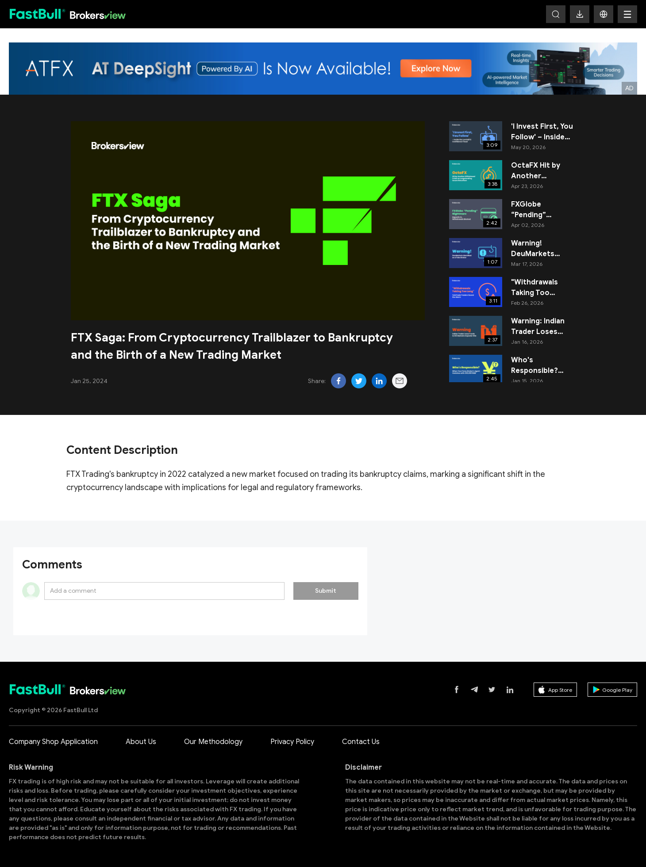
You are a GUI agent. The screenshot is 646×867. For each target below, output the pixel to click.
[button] (603, 14)
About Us (141, 741)
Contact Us (361, 741)
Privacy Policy (292, 741)
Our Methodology (213, 741)
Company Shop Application (53, 741)
